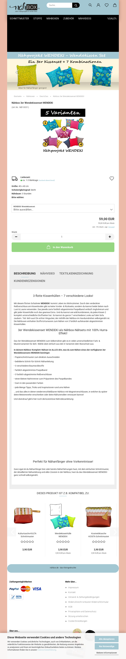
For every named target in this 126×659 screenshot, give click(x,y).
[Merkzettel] (106, 5)
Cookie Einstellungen (77, 591)
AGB (70, 577)
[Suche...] (76, 5)
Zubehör (68, 18)
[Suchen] (90, 5)
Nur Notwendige (106, 646)
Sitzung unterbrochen (78, 586)
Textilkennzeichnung (76, 243)
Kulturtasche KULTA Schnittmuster (27, 505)
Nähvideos (84, 18)
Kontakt (72, 562)
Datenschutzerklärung (46, 650)
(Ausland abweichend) (46, 151)
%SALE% (112, 18)
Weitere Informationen (106, 653)
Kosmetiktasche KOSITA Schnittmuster (98, 505)
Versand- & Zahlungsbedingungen (83, 567)
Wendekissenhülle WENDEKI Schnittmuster (63, 505)
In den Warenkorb (59, 217)
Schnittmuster (19, 18)
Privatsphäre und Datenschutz (82, 582)
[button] (98, 5)
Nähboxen (52, 18)
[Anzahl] (63, 207)
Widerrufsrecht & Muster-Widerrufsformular (88, 572)
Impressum (73, 558)
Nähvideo (47, 243)
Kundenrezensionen (29, 251)
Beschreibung (25, 243)
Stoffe (37, 18)
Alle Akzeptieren (107, 639)
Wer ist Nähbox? (19, 607)
